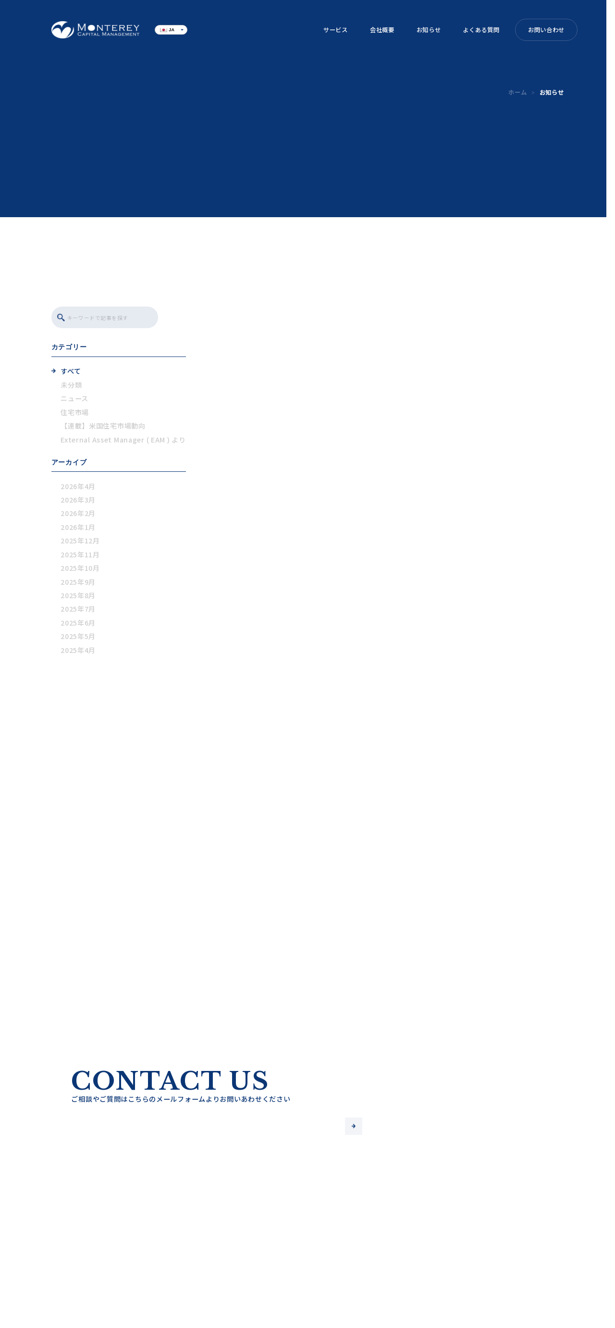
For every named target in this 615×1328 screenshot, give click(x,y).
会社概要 (382, 29)
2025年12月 (80, 542)
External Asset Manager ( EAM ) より (123, 441)
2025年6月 (78, 624)
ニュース (74, 400)
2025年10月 (80, 570)
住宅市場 (75, 413)
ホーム (517, 92)
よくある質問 (481, 29)
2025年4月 (78, 651)
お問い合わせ (546, 29)
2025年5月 (78, 638)
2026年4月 (78, 487)
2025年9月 (78, 583)
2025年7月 (78, 610)
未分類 (71, 386)
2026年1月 (78, 528)
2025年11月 (80, 556)
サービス (335, 29)
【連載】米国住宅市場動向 (103, 427)
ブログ (217, 1282)
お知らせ (429, 29)
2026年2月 (78, 515)
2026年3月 (78, 501)
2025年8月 (78, 597)
